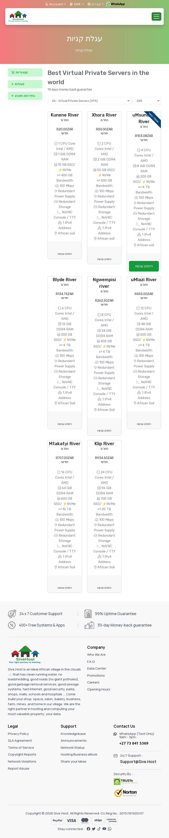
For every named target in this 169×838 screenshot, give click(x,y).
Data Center (96, 668)
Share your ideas (73, 761)
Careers (93, 682)
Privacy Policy (18, 733)
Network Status (73, 747)
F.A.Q (91, 661)
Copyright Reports (22, 754)
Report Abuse (18, 768)
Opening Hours (98, 689)
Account (54, 4)
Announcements (74, 740)
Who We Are (96, 654)
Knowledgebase (73, 733)
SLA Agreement (20, 740)
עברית (94, 4)
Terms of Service (21, 747)
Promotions (96, 675)
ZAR (75, 4)
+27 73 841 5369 (133, 743)
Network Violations (22, 761)
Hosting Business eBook (79, 754)
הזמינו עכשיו (65, 253)
